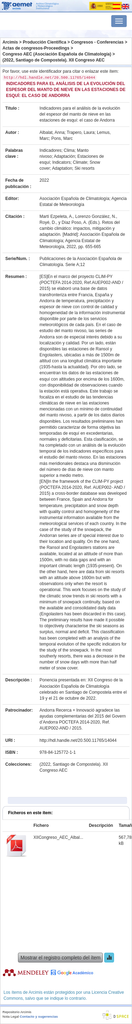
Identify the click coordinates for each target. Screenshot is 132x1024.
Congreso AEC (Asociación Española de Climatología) (56, 54)
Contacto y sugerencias (39, 1016)
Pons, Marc (62, 138)
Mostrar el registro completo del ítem (60, 957)
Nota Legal (10, 1016)
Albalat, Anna (51, 132)
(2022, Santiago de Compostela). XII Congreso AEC (53, 60)
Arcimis (10, 42)
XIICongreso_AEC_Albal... (58, 837)
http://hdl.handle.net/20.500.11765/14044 (78, 740)
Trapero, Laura (81, 132)
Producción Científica (44, 42)
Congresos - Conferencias (97, 42)
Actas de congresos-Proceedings (35, 48)
